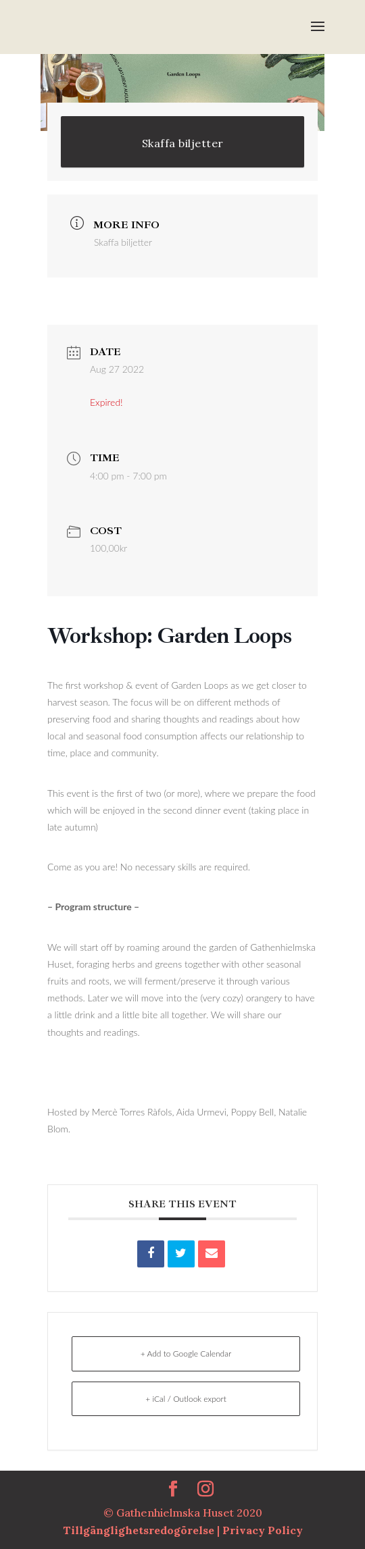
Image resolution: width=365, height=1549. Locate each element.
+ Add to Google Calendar (186, 1353)
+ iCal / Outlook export (185, 1399)
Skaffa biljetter (183, 143)
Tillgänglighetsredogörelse (140, 1530)
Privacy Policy (262, 1530)
